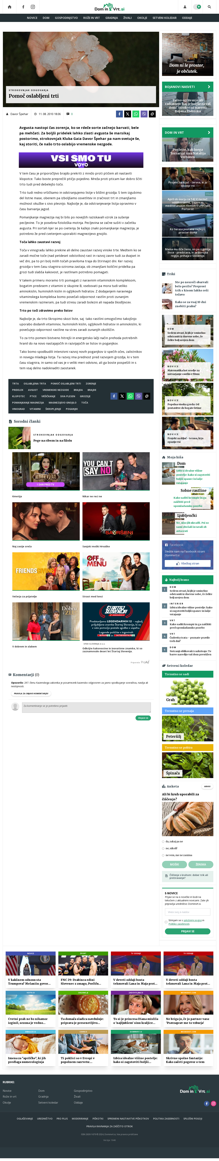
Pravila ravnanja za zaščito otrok (109, 1126)
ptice (33, 396)
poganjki (72, 409)
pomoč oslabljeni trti (66, 383)
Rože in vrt (91, 18)
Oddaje (187, 18)
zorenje (91, 383)
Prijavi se (143, 717)
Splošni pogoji (192, 1118)
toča (84, 402)
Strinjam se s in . (186, 922)
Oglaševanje (25, 1118)
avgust (33, 390)
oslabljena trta (35, 383)
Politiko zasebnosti (179, 923)
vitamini (35, 409)
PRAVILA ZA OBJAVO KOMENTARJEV (31, 692)
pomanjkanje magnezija (28, 402)
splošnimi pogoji (193, 920)
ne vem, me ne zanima (179, 855)
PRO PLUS (62, 1118)
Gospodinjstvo (66, 18)
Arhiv (207, 786)
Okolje (142, 18)
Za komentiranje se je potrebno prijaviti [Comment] (86, 707)
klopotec (18, 396)
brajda (78, 390)
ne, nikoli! (171, 848)
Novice (32, 18)
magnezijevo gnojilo (62, 402)
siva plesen (67, 396)
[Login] (185, 7)
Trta (15, 383)
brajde (92, 390)
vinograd (18, 409)
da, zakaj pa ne (174, 841)
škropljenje (53, 409)
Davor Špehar (19, 114)
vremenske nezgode (56, 390)
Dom (46, 18)
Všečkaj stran (187, 563)
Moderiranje (80, 1118)
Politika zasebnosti (166, 1118)
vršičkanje (48, 396)
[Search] (209, 7)
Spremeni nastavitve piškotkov (128, 1118)
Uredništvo (45, 1118)
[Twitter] (127, 114)
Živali (127, 18)
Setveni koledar (165, 18)
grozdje (85, 396)
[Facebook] (23, 7)
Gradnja (111, 18)
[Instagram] (33, 7)
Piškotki (98, 1118)
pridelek (17, 390)
